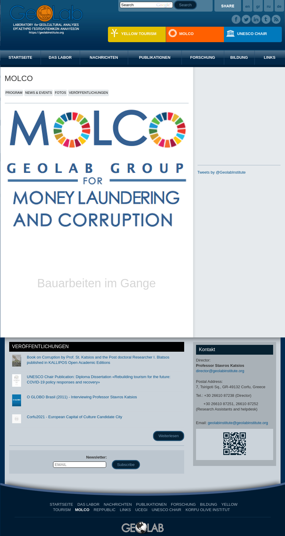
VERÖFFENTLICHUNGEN (88, 92)
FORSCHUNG (202, 57)
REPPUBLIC (105, 510)
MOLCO (186, 33)
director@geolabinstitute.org (220, 371)
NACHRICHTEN (104, 57)
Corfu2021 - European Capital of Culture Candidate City (74, 417)
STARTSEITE (20, 57)
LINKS (125, 510)
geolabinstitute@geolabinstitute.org (238, 423)
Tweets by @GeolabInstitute (222, 172)
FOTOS (60, 92)
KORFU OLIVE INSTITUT (208, 510)
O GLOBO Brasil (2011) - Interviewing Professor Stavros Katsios (82, 397)
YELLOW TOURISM (139, 33)
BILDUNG (239, 57)
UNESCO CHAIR (252, 33)
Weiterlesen (168, 436)
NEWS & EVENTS (38, 92)
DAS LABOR (60, 57)
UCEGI (141, 510)
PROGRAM (14, 92)
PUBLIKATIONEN (155, 57)
